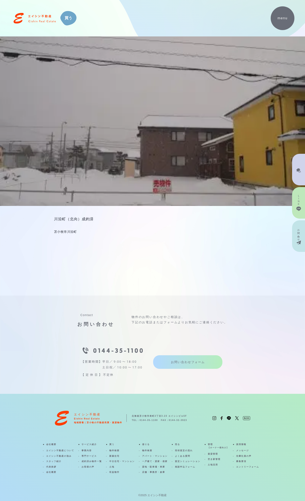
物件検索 (114, 450)
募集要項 (241, 461)
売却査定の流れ (184, 450)
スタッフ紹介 (53, 461)
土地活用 (213, 465)
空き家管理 (214, 459)
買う (111, 444)
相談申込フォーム (185, 467)
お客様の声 (88, 467)
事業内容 (87, 450)
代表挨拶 (51, 467)
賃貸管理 (213, 454)
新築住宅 (114, 456)
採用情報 (241, 444)
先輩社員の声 (243, 456)
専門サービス (89, 456)
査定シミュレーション (187, 461)
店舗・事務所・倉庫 (153, 472)
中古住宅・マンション (122, 461)
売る (177, 444)
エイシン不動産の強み (59, 456)
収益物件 (114, 472)
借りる (146, 444)
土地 (111, 467)
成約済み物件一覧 (92, 461)
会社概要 (51, 444)
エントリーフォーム (247, 467)
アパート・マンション (155, 456)
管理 (218, 446)
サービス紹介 (89, 444)
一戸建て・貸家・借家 (155, 461)
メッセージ (242, 450)
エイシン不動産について (60, 450)
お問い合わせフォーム (188, 362)
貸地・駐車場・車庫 (153, 467)
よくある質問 (182, 456)
